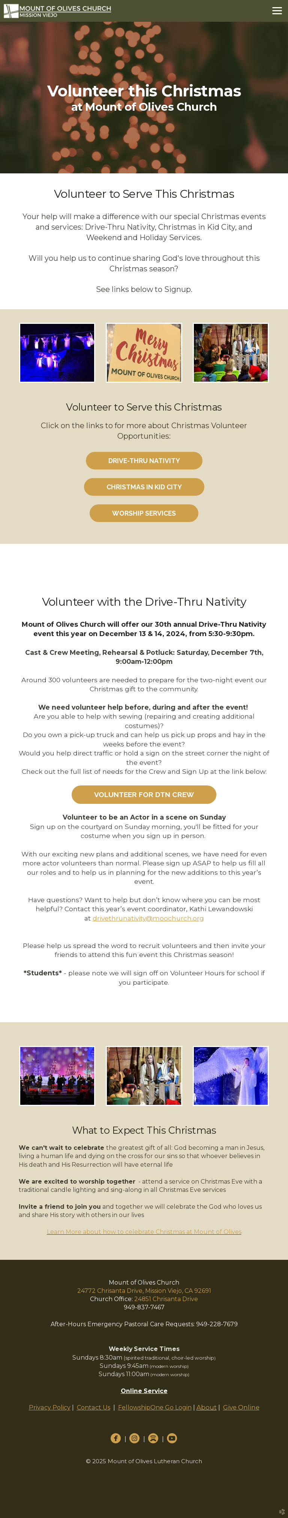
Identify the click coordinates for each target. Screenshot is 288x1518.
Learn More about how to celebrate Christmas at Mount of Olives (144, 1231)
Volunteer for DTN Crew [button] (144, 794)
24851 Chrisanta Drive (166, 1299)
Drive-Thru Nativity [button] (144, 461)
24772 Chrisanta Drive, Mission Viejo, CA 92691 (144, 1290)
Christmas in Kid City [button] (144, 487)
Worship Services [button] (144, 513)
